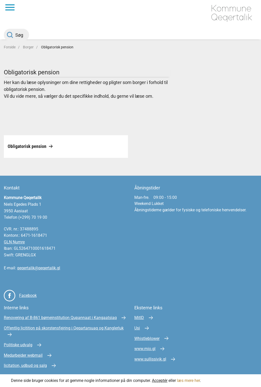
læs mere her (188, 380)
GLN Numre (14, 242)
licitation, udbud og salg (25, 365)
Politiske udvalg (18, 344)
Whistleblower (147, 338)
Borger (28, 47)
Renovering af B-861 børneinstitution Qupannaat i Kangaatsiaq (60, 317)
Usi (137, 328)
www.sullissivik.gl (150, 359)
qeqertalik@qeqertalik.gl (38, 268)
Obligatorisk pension (57, 47)
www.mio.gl (144, 348)
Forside (10, 47)
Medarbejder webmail (23, 355)
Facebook (28, 295)
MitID (139, 317)
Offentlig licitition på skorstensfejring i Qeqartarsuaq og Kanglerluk (64, 328)
